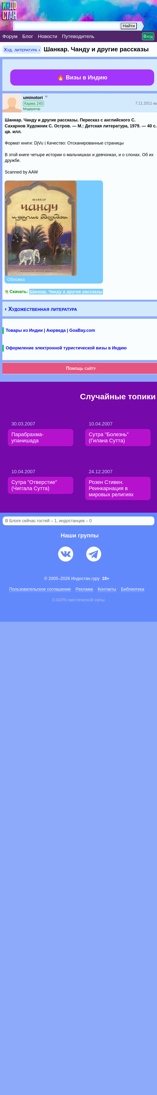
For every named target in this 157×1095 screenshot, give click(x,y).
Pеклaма (84, 589)
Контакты (107, 589)
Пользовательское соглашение (40, 589)
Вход (148, 36)
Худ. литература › (22, 49)
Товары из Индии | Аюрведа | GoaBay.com (50, 330)
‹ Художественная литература (41, 309)
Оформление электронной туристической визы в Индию (66, 348)
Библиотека (132, 589)
